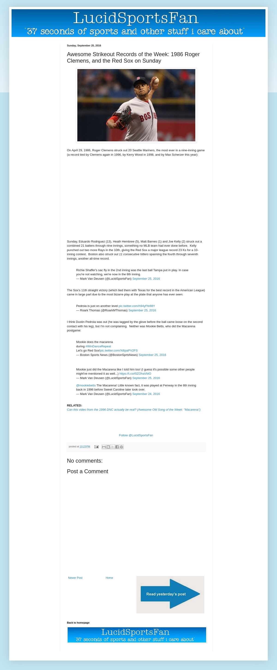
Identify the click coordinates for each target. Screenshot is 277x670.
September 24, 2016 (146, 394)
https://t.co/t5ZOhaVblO (135, 373)
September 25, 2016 (146, 278)
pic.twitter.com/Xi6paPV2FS (119, 350)
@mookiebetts (86, 385)
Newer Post (75, 577)
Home (109, 577)
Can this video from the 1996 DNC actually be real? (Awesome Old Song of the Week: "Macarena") (133, 409)
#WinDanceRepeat (98, 346)
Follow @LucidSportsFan (136, 435)
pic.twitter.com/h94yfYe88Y (137, 306)
